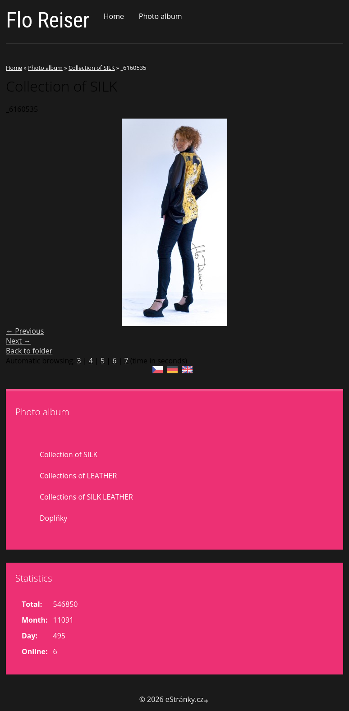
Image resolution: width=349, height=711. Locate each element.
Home (114, 16)
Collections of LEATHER (78, 476)
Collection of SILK (92, 68)
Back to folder (29, 351)
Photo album (160, 16)
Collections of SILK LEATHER (86, 497)
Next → (18, 341)
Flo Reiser (48, 20)
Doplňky (53, 518)
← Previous (25, 331)
